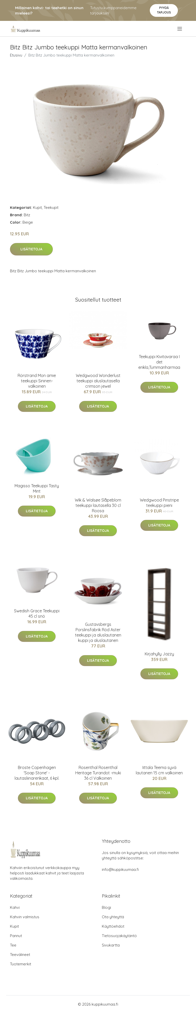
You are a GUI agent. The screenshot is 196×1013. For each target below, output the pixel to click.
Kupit (37, 207)
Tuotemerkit (20, 964)
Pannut (16, 935)
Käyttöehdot (113, 926)
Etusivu (16, 55)
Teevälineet (20, 954)
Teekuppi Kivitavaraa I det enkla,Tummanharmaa (159, 362)
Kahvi (15, 907)
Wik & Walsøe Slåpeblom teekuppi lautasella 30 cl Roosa (98, 505)
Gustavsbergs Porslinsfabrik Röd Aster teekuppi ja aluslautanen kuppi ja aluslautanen (98, 632)
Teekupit (51, 207)
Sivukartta (111, 945)
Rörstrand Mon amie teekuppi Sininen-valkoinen (37, 381)
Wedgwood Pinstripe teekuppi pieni (159, 502)
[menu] (180, 29)
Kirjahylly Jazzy (159, 653)
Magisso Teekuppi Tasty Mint (37, 488)
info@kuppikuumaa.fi (120, 869)
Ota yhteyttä (113, 916)
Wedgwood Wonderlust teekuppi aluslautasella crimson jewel (98, 381)
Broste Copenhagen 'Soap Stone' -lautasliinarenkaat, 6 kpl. (37, 773)
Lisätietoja (31, 249)
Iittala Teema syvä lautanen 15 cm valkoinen (159, 770)
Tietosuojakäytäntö (119, 935)
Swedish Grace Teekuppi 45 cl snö (36, 613)
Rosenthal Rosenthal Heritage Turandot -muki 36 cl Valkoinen (98, 773)
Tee (13, 945)
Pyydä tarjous (164, 10)
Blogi (106, 907)
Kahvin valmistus (24, 916)
